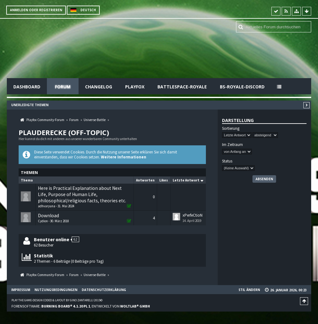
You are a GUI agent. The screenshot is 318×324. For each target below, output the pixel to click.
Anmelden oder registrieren (36, 10)
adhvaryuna (46, 206)
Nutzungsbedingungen (55, 290)
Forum (62, 87)
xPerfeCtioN (192, 215)
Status (227, 161)
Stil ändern (249, 290)
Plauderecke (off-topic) (64, 132)
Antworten (145, 180)
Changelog (98, 87)
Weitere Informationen (123, 157)
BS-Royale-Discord (242, 87)
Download (48, 215)
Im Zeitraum (232, 144)
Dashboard (26, 87)
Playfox (134, 87)
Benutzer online (51, 239)
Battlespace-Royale (182, 87)
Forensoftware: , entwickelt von (80, 306)
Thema (27, 180)
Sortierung (230, 128)
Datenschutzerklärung (104, 290)
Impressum (20, 290)
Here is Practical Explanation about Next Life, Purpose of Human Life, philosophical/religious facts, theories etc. (82, 194)
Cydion (43, 221)
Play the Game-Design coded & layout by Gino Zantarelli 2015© (56, 300)
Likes (163, 180)
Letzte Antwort (186, 180)
